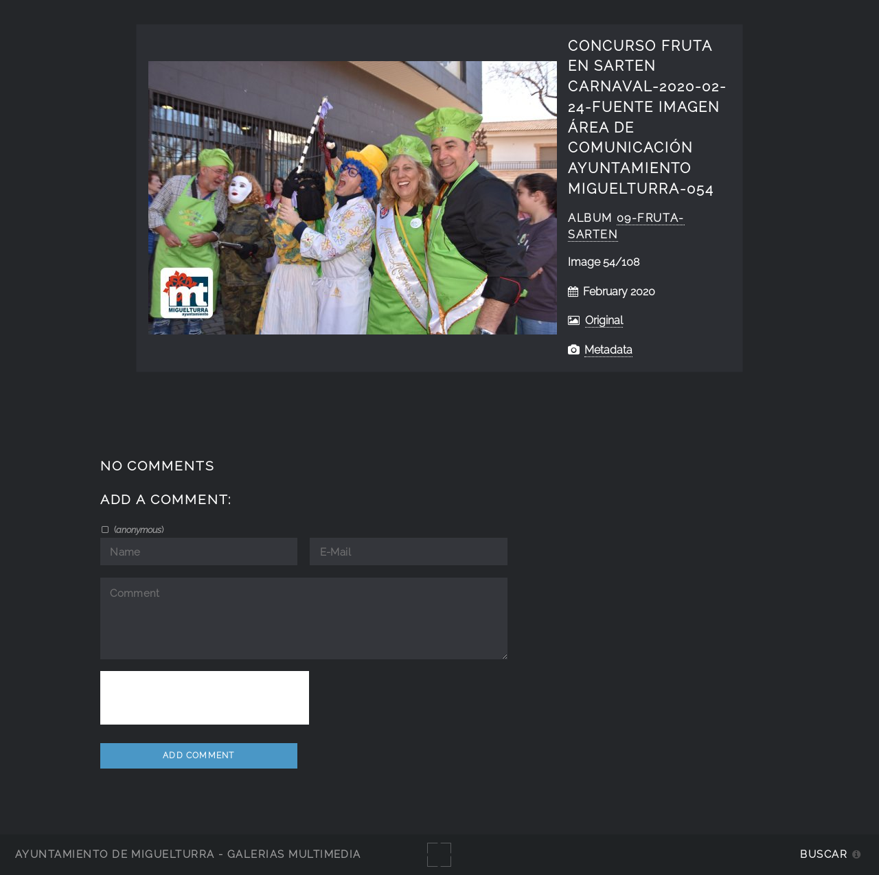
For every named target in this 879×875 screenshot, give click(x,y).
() (137, 529)
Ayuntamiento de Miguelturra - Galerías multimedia (188, 854)
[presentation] (204, 698)
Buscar (823, 854)
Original (604, 320)
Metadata (608, 349)
